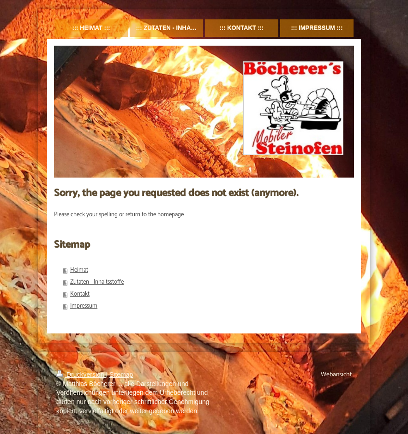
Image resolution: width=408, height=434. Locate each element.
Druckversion (81, 374)
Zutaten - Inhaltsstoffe (97, 282)
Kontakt (80, 294)
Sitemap (121, 374)
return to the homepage (155, 215)
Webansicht (336, 374)
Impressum (83, 306)
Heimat (79, 270)
